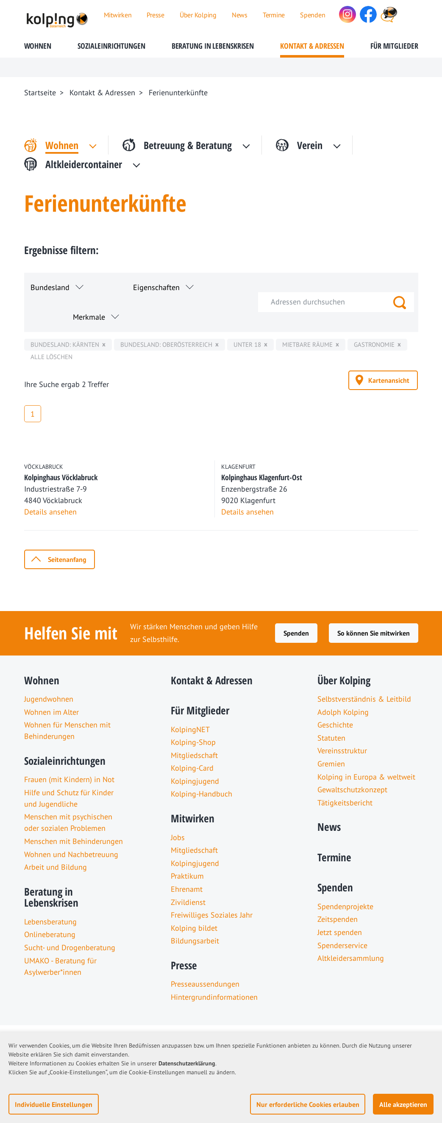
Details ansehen (50, 512)
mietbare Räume (307, 344)
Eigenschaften (156, 287)
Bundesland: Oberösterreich (166, 344)
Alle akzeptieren (403, 1104)
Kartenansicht (388, 380)
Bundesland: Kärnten (65, 344)
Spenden (296, 633)
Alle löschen (51, 357)
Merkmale (89, 317)
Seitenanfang (67, 559)
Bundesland (50, 287)
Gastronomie (374, 344)
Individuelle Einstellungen (53, 1104)
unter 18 (247, 344)
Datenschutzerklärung (186, 1063)
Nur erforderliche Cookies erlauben (307, 1104)
